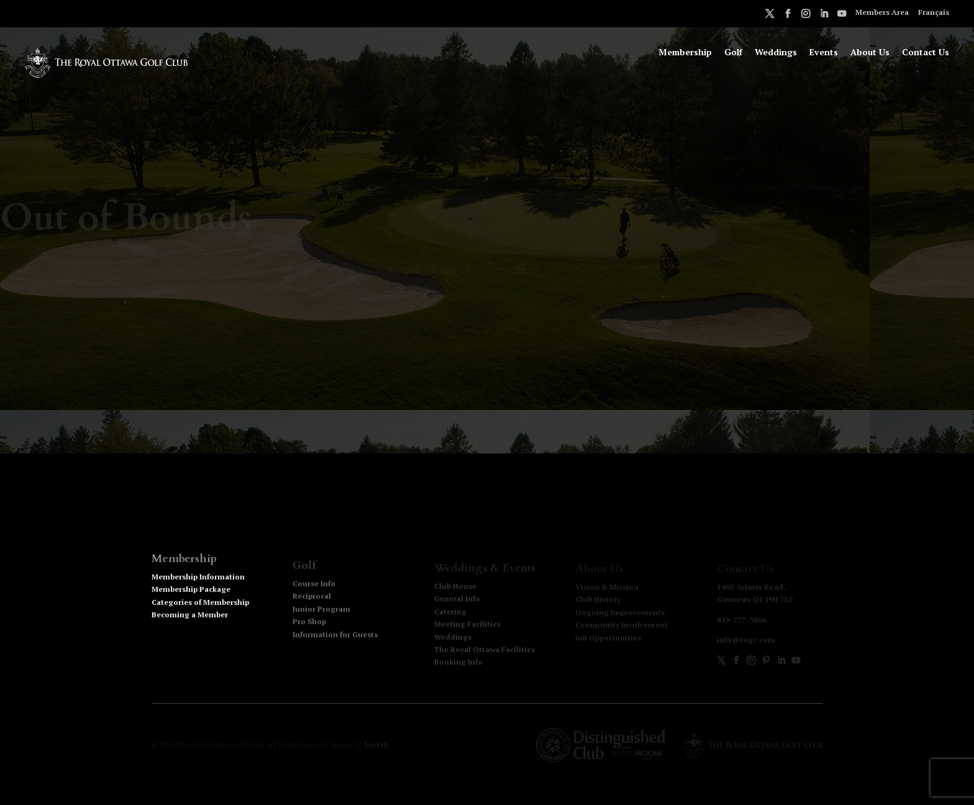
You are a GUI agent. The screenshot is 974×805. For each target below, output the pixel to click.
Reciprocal (312, 599)
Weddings (776, 53)
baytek (376, 744)
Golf (733, 53)
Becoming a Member (190, 620)
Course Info (314, 586)
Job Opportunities (608, 638)
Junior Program (321, 612)
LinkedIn (823, 15)
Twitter (769, 15)
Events (823, 53)
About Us (870, 53)
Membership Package (191, 595)
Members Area (882, 13)
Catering (450, 612)
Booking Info (458, 663)
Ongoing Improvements (620, 612)
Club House (455, 587)
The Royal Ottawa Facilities (484, 650)
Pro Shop (309, 624)
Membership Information (198, 582)
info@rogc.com (746, 640)
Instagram (805, 15)
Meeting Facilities (467, 625)
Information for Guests (335, 637)
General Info (457, 600)
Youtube (841, 15)
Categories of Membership (200, 607)
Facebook (787, 15)
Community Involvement (621, 625)
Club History (598, 600)
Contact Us (925, 53)
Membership (685, 53)
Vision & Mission (607, 588)
